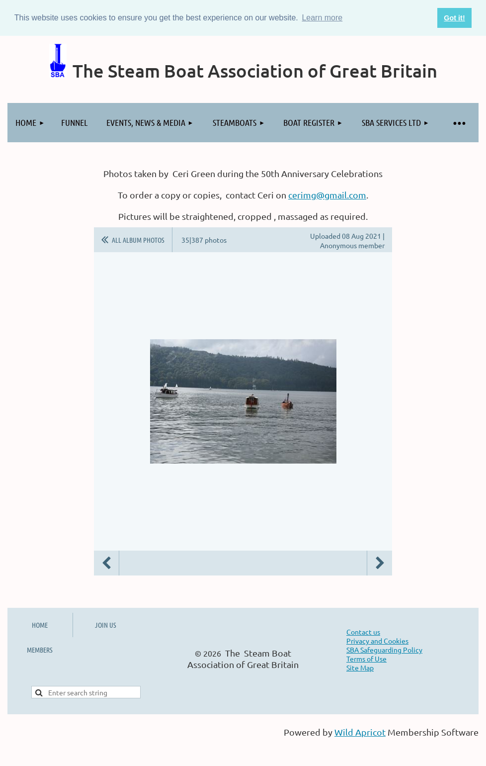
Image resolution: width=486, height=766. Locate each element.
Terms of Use (366, 658)
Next (379, 563)
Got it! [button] (454, 18)
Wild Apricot (360, 732)
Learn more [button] (322, 17)
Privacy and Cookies (377, 640)
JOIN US (105, 624)
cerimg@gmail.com (327, 195)
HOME (40, 624)
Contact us (363, 631)
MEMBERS (40, 649)
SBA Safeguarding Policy (384, 649)
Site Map (360, 667)
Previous (106, 563)
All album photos (138, 239)
